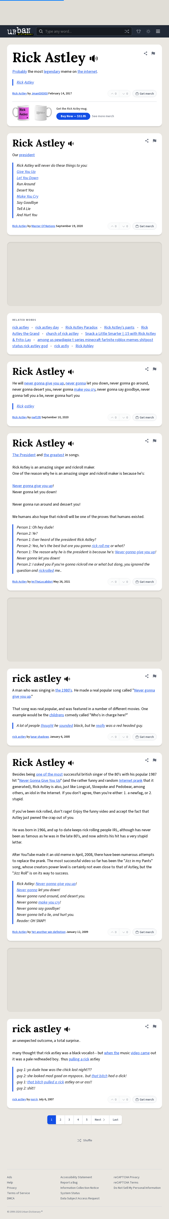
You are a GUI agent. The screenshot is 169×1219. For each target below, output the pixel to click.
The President (24, 455)
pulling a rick (79, 1059)
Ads (9, 1177)
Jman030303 (39, 93)
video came (140, 1053)
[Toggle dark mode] (148, 31)
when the (111, 1053)
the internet (87, 71)
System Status (70, 1193)
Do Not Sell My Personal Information (137, 1188)
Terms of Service (18, 1193)
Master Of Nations (43, 226)
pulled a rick (54, 1082)
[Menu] (158, 31)
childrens (56, 715)
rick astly (61, 346)
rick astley (20, 327)
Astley (29, 82)
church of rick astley (62, 333)
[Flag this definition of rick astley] (154, 676)
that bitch (99, 1076)
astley (29, 406)
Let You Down (27, 178)
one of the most (49, 774)
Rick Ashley (84, 346)
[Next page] (100, 1119)
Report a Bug (69, 1182)
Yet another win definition (48, 932)
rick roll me (101, 546)
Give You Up (26, 171)
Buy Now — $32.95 (73, 116)
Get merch (144, 94)
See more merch (103, 116)
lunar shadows (40, 737)
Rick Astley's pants (119, 327)
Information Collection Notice (80, 1188)
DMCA (11, 1198)
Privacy (12, 1188)
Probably (19, 71)
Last (115, 1120)
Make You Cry (27, 196)
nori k (34, 1099)
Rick (20, 82)
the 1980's (63, 690)
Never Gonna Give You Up (39, 780)
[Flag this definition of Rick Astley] (153, 53)
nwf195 (36, 417)
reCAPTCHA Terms (126, 1182)
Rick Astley (19, 93)
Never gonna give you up (32, 486)
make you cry (84, 389)
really (100, 725)
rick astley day (47, 327)
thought (47, 725)
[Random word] (126, 31)
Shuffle (84, 1140)
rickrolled (46, 570)
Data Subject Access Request (80, 1198)
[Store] (139, 31)
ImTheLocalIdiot (42, 581)
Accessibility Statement (76, 1177)
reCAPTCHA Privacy (127, 1177)
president (27, 155)
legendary (52, 71)
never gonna (76, 383)
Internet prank (130, 780)
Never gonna (27, 890)
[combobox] (84, 31)
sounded (66, 725)
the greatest (54, 455)
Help (10, 1182)
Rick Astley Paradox (81, 327)
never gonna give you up (44, 383)
